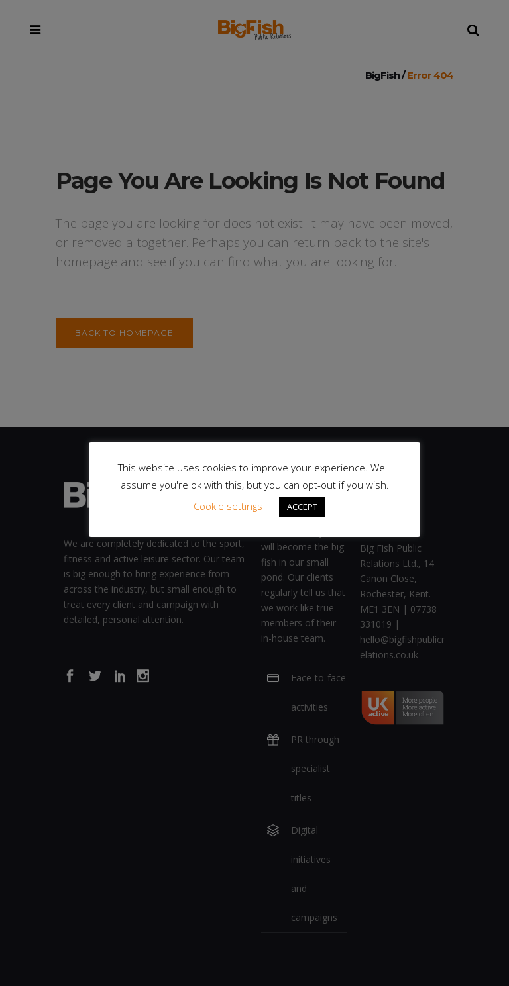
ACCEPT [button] (302, 507)
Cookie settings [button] (228, 506)
